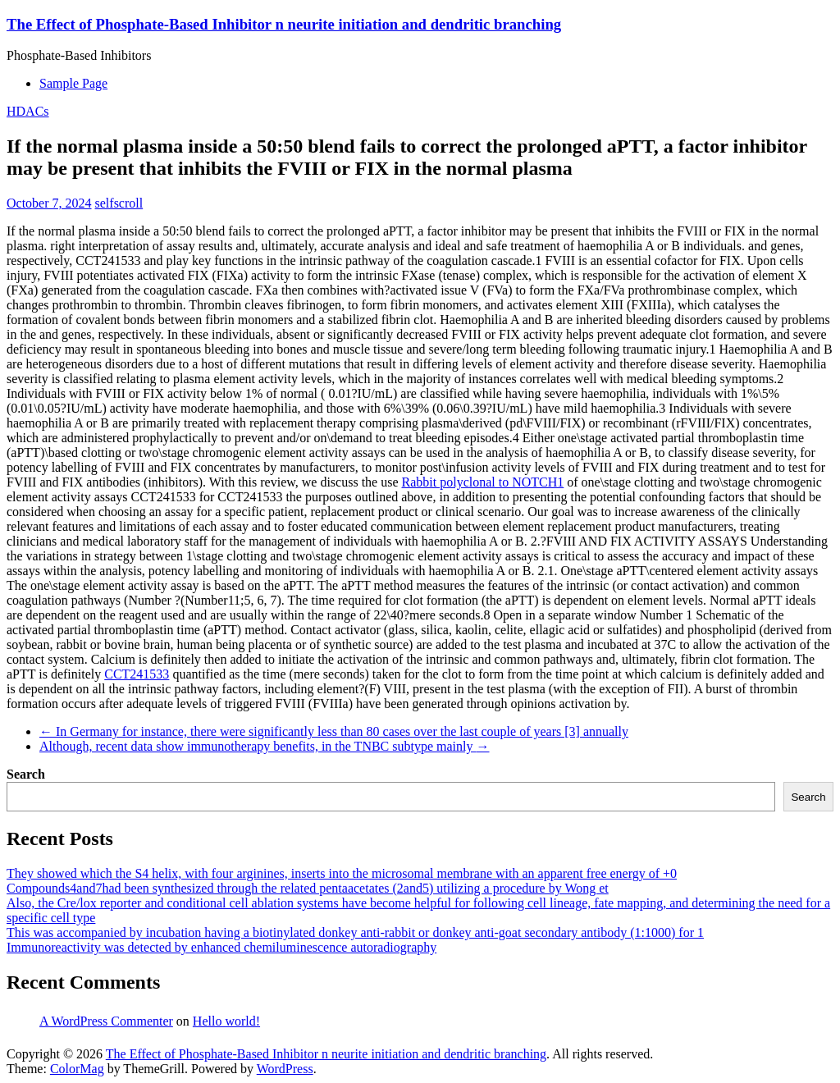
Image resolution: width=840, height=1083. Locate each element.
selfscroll (119, 203)
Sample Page (73, 83)
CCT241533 (136, 674)
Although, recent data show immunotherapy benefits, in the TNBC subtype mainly (264, 746)
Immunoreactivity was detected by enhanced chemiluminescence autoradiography (221, 947)
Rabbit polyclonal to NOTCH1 (483, 482)
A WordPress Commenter (106, 1021)
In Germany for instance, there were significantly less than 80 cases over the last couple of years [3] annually (333, 731)
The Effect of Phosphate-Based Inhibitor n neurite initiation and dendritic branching (284, 24)
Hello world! (226, 1021)
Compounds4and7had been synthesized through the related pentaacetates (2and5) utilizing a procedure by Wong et (308, 888)
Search (26, 774)
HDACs (28, 111)
